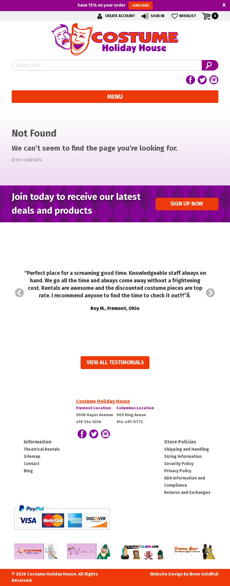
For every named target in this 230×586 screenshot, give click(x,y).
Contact (31, 463)
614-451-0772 (129, 421)
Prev (19, 293)
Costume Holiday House (103, 401)
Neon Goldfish (203, 574)
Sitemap (32, 456)
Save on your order (114, 5)
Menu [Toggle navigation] (115, 96)
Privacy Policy (177, 470)
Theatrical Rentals (42, 449)
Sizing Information (183, 456)
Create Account (115, 16)
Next (210, 293)
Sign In (152, 16)
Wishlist (183, 16)
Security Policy (178, 463)
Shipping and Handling (186, 449)
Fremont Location (93, 408)
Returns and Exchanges (187, 492)
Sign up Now (186, 204)
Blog (28, 470)
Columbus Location (135, 408)
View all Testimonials (115, 362)
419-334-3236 (88, 421)
